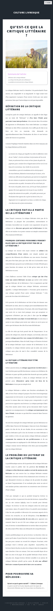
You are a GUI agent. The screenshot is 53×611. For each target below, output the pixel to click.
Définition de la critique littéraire (16, 77)
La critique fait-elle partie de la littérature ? (19, 80)
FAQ (34, 604)
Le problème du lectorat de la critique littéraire (20, 82)
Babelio (23, 502)
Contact (41, 604)
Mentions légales (18, 604)
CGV (28, 604)
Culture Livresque (27, 12)
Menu (49, 2)
